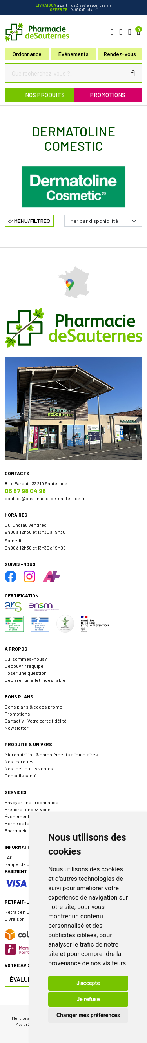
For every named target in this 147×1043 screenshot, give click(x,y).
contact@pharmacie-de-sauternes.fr (45, 498)
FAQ (9, 857)
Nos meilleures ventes (29, 768)
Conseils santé (21, 775)
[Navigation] (39, 95)
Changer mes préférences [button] (88, 1015)
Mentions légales (28, 1017)
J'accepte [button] (88, 983)
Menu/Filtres (29, 220)
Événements (73, 54)
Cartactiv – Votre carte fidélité (36, 720)
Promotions (107, 94)
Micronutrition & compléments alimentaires (51, 754)
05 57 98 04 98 (25, 490)
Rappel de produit (23, 864)
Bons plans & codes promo (33, 706)
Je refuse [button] (88, 999)
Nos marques (19, 761)
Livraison (15, 919)
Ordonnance (27, 54)
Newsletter (17, 727)
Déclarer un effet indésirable (35, 680)
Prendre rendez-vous (28, 809)
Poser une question (26, 673)
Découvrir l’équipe (24, 666)
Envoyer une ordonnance (31, 802)
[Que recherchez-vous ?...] (67, 73)
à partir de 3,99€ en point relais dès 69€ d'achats (73, 7)
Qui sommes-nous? (26, 659)
